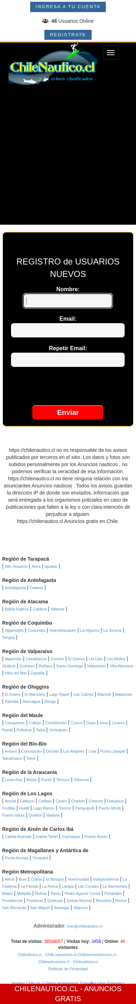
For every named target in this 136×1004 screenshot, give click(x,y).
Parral (7, 730)
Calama (36, 588)
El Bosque (55, 879)
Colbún (35, 723)
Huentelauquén (63, 630)
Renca (121, 900)
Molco (31, 780)
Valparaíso (96, 666)
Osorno (64, 808)
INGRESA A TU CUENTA (68, 6)
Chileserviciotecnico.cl (96, 954)
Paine (55, 893)
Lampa (68, 886)
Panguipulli (84, 808)
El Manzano (35, 694)
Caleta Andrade (18, 836)
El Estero (13, 694)
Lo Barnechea (115, 886)
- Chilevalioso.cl (83, 962)
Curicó (76, 723)
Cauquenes (15, 723)
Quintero (27, 666)
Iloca (103, 723)
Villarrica (81, 780)
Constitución (56, 723)
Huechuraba (78, 879)
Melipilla (24, 893)
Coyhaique (71, 836)
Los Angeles (74, 751)
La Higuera (89, 630)
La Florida (29, 886)
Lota (92, 751)
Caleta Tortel (47, 836)
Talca (40, 730)
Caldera (40, 609)
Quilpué (9, 666)
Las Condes (88, 886)
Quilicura (54, 900)
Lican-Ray (14, 780)
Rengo (50, 701)
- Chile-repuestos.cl (59, 954)
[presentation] (68, 388)
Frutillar (8, 808)
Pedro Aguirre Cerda (82, 893)
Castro (61, 801)
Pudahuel (35, 900)
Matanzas (123, 694)
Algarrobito (14, 630)
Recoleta (103, 900)
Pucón (46, 780)
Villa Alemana (121, 666)
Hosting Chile (23, 983)
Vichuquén (58, 730)
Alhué (10, 879)
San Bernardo (14, 908)
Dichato (52, 751)
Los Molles (116, 659)
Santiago (61, 908)
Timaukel (40, 858)
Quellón (35, 815)
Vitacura (81, 908)
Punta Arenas (16, 858)
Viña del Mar (16, 673)
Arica (36, 566)
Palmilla (12, 701)
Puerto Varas (13, 815)
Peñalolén (113, 893)
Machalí (104, 694)
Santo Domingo (69, 666)
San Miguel (40, 908)
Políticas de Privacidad (68, 969)
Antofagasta (15, 588)
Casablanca (36, 659)
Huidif (24, 808)
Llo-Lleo (96, 659)
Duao (91, 723)
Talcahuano (12, 758)
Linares (118, 723)
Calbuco (27, 801)
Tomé (31, 758)
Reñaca (45, 666)
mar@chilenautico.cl (84, 926)
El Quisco (76, 659)
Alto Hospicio (16, 566)
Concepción (31, 751)
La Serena (112, 630)
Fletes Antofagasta (62, 983)
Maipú (7, 893)
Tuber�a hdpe (92, 983)
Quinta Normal (79, 900)
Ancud (10, 801)
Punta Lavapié (112, 751)
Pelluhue (24, 730)
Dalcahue (115, 801)
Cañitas (44, 801)
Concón (57, 659)
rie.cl (40, 983)
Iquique (51, 566)
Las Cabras (83, 694)
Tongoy (8, 637)
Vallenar (57, 609)
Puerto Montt (109, 808)
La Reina (50, 886)
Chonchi (96, 801)
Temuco (63, 780)
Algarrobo (13, 659)
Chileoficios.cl (30, 954)
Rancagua (31, 701)
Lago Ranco (43, 808)
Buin (23, 879)
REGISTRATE (68, 34)
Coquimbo (36, 630)
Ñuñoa (41, 893)
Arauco (11, 751)
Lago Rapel (59, 694)
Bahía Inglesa (17, 609)
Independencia (106, 879)
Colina (36, 879)
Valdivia (53, 815)
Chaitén (78, 801)
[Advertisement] (68, 157)
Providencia (12, 900)
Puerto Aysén (96, 836)
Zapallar (38, 673)
